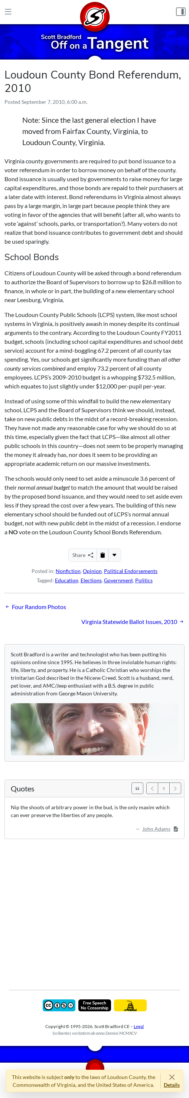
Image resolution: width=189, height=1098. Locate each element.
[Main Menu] (8, 12)
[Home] (95, 12)
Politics (144, 580)
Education (66, 580)
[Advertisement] (94, 909)
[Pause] (164, 788)
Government (118, 580)
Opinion (92, 571)
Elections (91, 580)
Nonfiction (68, 571)
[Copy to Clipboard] (102, 555)
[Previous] (152, 788)
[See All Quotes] (137, 788)
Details (172, 1085)
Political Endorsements (130, 571)
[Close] (172, 1077)
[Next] (175, 788)
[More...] (114, 555)
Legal (139, 1026)
